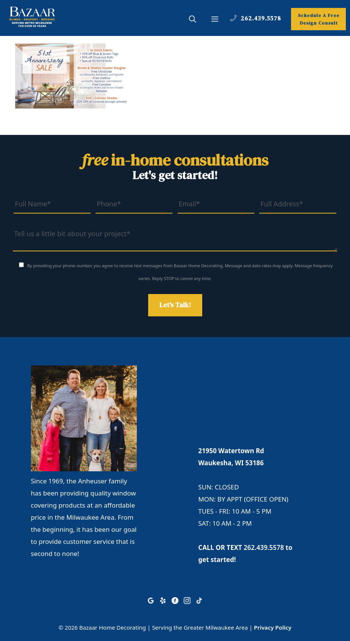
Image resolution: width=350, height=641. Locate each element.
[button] (192, 20)
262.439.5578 (264, 547)
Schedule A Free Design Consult (318, 19)
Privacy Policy (272, 627)
